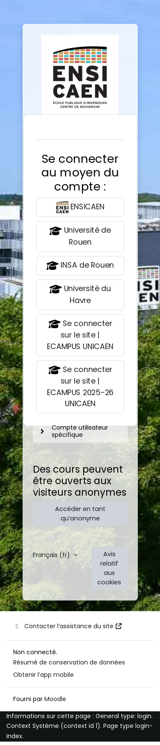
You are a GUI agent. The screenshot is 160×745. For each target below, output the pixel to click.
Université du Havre (80, 294)
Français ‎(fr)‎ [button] (52, 555)
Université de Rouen (80, 236)
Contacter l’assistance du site (67, 626)
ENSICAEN (80, 207)
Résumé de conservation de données (69, 662)
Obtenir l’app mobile (43, 674)
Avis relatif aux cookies (109, 568)
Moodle (55, 699)
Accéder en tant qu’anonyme (80, 514)
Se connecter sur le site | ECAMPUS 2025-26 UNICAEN (80, 386)
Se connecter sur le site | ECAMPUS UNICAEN (80, 334)
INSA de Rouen (79, 266)
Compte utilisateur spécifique (80, 431)
